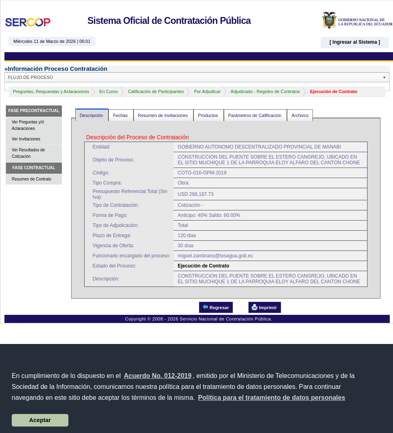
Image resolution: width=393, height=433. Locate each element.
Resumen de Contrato (31, 179)
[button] (271, 398)
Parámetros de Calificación (255, 115)
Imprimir (264, 307)
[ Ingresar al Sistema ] (354, 42)
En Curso (108, 91)
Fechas (121, 115)
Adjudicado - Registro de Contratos (265, 91)
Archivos (299, 115)
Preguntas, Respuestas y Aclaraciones (51, 91)
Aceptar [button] (40, 420)
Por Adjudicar (207, 91)
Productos (208, 115)
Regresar (215, 307)
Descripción (92, 115)
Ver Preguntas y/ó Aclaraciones (28, 125)
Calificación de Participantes (156, 91)
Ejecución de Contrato (333, 91)
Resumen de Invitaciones (163, 115)
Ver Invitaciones (26, 139)
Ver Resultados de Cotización (28, 153)
